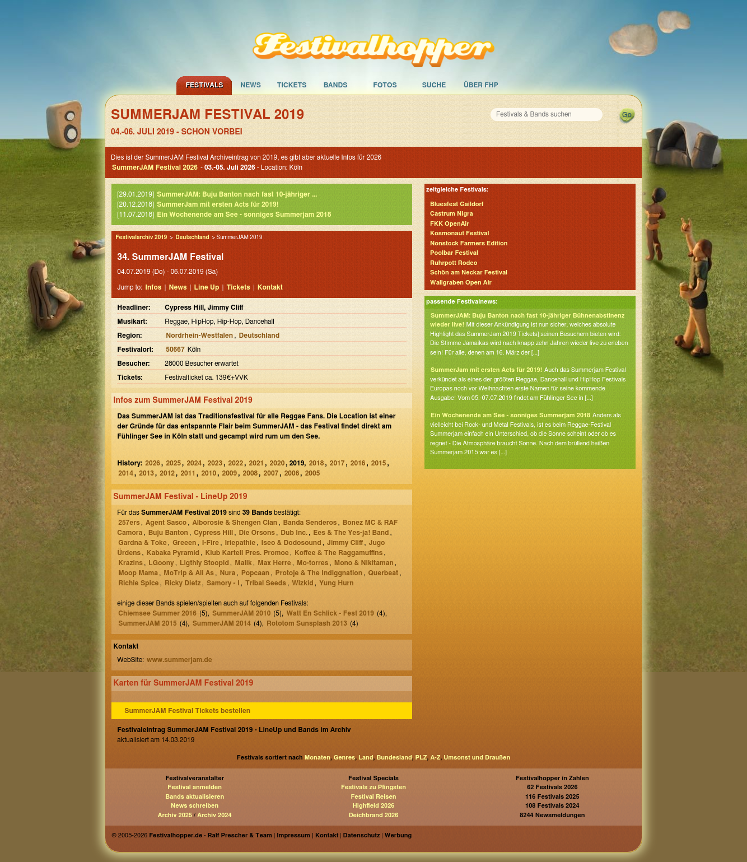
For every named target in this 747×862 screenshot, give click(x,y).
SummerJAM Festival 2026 (155, 167)
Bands (336, 85)
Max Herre (274, 563)
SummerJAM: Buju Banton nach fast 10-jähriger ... (237, 194)
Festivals (204, 85)
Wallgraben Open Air (461, 282)
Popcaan (255, 573)
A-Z (435, 757)
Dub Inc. (294, 532)
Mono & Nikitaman (364, 563)
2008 (250, 473)
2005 (312, 473)
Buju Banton (168, 532)
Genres (344, 757)
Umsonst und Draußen (476, 757)
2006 (292, 473)
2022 (236, 463)
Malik (243, 563)
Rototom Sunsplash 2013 (307, 623)
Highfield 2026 (374, 806)
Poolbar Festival (454, 253)
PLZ (421, 757)
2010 (208, 473)
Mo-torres (312, 563)
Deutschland (192, 237)
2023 (214, 463)
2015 (378, 463)
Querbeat (383, 573)
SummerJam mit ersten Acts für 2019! (217, 204)
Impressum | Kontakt (307, 835)
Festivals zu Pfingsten (373, 787)
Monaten (317, 757)
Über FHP (481, 85)
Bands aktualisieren (194, 797)
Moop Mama (138, 573)
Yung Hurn (336, 583)
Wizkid (303, 583)
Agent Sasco (166, 522)
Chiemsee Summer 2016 (157, 613)
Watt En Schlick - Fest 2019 (330, 613)
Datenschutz (361, 835)
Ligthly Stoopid (204, 563)
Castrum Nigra (451, 214)
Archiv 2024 (214, 815)
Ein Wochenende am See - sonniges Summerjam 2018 (244, 214)
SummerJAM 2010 (241, 613)
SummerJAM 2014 (222, 623)
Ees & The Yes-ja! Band (351, 532)
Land (366, 757)
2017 (337, 463)
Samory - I (223, 583)
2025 (173, 463)
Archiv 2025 (175, 815)
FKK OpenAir (449, 224)
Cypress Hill (213, 532)
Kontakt (270, 287)
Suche (434, 85)
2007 (271, 473)
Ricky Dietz (183, 583)
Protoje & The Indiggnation (319, 573)
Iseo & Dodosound (291, 542)
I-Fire (210, 542)
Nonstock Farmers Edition (469, 243)
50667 (175, 349)
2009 (229, 473)
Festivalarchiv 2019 (141, 237)
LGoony (161, 563)
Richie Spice (138, 583)
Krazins (130, 563)
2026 (152, 463)
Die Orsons (257, 532)
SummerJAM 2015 (147, 623)
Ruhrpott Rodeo (453, 263)
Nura (227, 573)
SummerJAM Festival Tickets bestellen (187, 710)
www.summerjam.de (179, 659)
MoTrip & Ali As (189, 573)
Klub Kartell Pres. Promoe (246, 552)
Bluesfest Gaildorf (456, 204)
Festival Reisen (373, 797)
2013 (146, 473)
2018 (316, 463)
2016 (358, 463)
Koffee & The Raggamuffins (338, 552)
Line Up (207, 287)
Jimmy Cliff (345, 542)
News (250, 85)
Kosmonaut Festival (459, 233)
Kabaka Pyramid (173, 552)
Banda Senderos (310, 522)
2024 (194, 463)
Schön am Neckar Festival (468, 272)
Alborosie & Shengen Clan (234, 522)
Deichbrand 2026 (374, 815)
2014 (125, 473)
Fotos (384, 85)
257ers (128, 522)
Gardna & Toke (142, 542)
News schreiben (194, 806)
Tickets (292, 85)
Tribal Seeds (265, 583)
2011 (187, 473)
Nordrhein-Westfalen (199, 335)
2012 (167, 473)
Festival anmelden (194, 787)
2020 (277, 463)
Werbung (398, 835)
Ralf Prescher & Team (240, 835)
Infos (153, 287)
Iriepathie (240, 542)
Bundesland (394, 757)
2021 (256, 463)
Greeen (184, 542)
